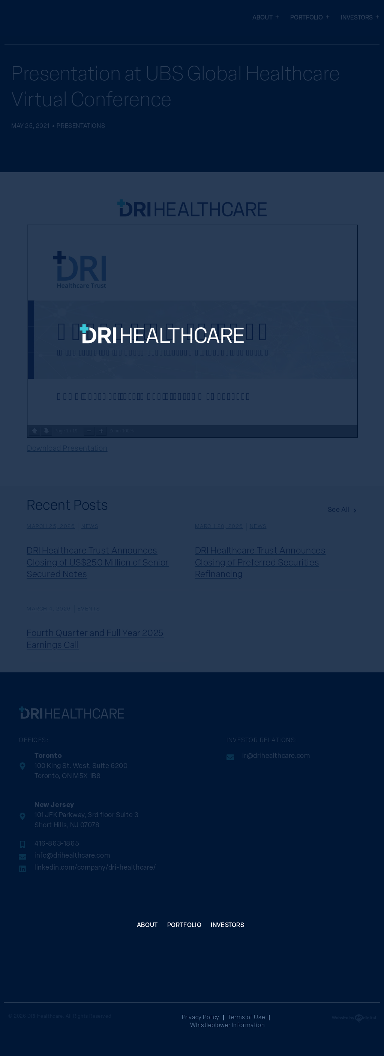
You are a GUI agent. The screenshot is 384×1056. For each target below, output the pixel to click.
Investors (360, 18)
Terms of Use (246, 1018)
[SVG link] (181, 387)
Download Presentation (67, 449)
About (265, 18)
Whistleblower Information (227, 1026)
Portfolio (310, 18)
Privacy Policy (200, 1018)
